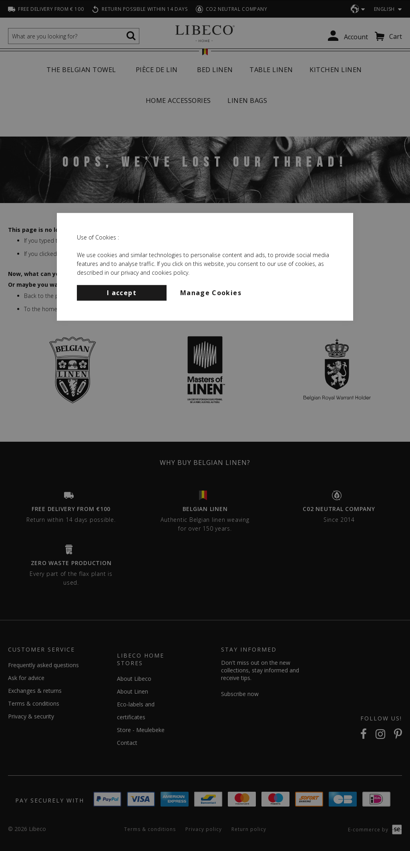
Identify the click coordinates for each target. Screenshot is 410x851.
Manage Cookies (210, 292)
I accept (122, 292)
